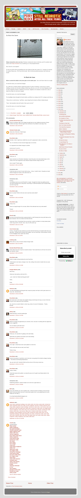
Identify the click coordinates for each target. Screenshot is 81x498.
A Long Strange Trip (63, 142)
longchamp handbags (20, 404)
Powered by (66, 260)
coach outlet (12, 404)
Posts (59, 186)
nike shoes (24, 415)
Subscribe (66, 256)
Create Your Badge (60, 223)
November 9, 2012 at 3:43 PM (16, 243)
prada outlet (41, 404)
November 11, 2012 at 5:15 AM (16, 307)
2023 (59, 94)
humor (24, 115)
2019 (59, 95)
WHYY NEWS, (67, 181)
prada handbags (24, 407)
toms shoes (36, 404)
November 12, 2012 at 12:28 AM (17, 376)
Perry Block (12, 138)
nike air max (27, 409)
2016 (59, 101)
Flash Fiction (19, 115)
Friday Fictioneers (15, 63)
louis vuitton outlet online (41, 415)
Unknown (12, 288)
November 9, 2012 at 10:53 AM (16, 197)
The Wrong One (62, 114)
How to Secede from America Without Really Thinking (65, 131)
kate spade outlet (31, 415)
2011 (59, 172)
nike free (37, 405)
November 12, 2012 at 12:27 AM (17, 364)
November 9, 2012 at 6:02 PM (16, 253)
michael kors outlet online (34, 407)
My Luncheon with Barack (64, 116)
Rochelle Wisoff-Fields (37, 115)
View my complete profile (62, 84)
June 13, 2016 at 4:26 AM (15, 474)
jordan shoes (41, 412)
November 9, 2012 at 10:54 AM (16, 211)
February (61, 168)
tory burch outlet (25, 412)
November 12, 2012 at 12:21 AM (17, 327)
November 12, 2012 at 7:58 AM (16, 384)
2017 (59, 99)
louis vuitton (32, 413)
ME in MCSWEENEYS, (62, 178)
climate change (13, 115)
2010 (59, 174)
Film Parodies (45, 29)
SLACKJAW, (71, 179)
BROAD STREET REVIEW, (63, 179)
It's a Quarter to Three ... (64, 118)
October (61, 153)
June (60, 160)
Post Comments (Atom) (17, 486)
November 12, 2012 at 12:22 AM (17, 338)
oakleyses (12, 402)
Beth (11, 388)
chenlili (11, 422)
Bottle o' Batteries (63, 129)
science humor (46, 115)
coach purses (22, 411)
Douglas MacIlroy (14, 269)
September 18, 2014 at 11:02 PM (17, 418)
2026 (59, 90)
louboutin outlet (18, 415)
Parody (13, 29)
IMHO (24, 29)
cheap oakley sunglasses (15, 407)
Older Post (50, 483)
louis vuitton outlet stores (29, 416)
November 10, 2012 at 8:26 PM (16, 293)
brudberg (12, 239)
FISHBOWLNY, (60, 181)
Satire (19, 29)
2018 (59, 97)
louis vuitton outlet (29, 404)
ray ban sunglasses (30, 405)
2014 (59, 105)
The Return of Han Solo (64, 123)
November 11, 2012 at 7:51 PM (16, 315)
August (61, 157)
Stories (62, 29)
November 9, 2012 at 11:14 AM (16, 224)
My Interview (54, 29)
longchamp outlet (16, 405)
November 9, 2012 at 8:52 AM (16, 133)
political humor (29, 115)
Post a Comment (11, 477)
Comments (61, 189)
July (60, 158)
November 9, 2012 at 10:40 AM (16, 165)
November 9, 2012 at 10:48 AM (16, 186)
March (60, 166)
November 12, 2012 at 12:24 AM (17, 352)
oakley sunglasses (19, 416)
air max (46, 412)
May (60, 162)
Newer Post (9, 483)
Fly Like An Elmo (62, 148)
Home (7, 29)
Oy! (29, 29)
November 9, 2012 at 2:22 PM (16, 235)
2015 (59, 103)
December (61, 110)
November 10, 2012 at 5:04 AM (16, 284)
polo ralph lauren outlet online (24, 408)
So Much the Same (63, 140)
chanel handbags (18, 412)
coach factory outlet (44, 407)
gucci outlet (23, 405)
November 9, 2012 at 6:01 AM (16, 125)
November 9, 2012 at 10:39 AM (16, 150)
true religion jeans (47, 408)
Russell (11, 215)
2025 (59, 92)
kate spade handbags (24, 413)
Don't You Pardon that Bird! (65, 125)
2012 (59, 109)
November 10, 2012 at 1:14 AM (16, 265)
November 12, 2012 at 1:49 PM (16, 398)
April (60, 164)
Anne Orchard (13, 229)
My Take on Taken (63, 150)
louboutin (39, 409)
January (61, 170)
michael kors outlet (46, 409)
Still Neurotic (36, 29)
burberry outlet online (14, 411)
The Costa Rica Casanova (65, 127)
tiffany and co (28, 411)
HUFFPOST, (69, 178)
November (61, 112)
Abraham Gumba (13, 130)
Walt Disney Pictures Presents (65, 147)
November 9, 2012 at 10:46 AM (16, 174)
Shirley (11, 311)
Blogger (48, 492)
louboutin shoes (33, 409)
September (61, 155)
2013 (59, 107)
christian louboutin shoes (44, 405)
